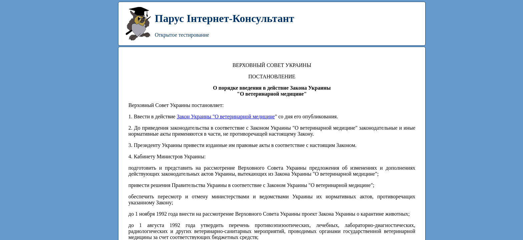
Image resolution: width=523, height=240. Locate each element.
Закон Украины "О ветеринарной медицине (226, 116)
